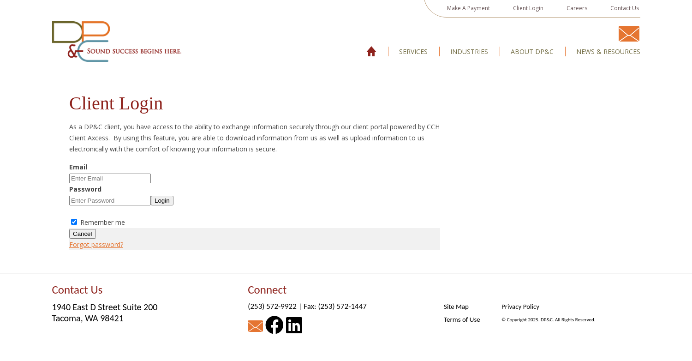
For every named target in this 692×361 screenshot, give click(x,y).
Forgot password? (96, 244)
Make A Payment (468, 8)
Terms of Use (462, 319)
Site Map (456, 306)
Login (162, 200)
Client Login (528, 8)
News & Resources (608, 51)
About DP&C (532, 51)
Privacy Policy (520, 306)
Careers (577, 8)
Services (413, 51)
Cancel (82, 233)
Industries (469, 51)
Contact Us (624, 8)
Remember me (98, 222)
